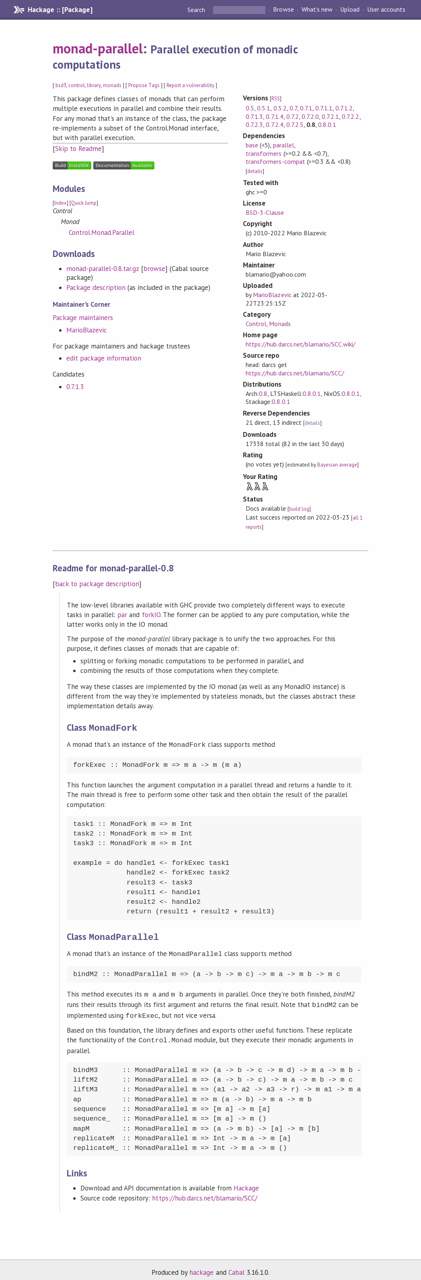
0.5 (250, 108)
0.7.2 (292, 116)
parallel (283, 145)
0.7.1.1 (324, 108)
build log (299, 508)
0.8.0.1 (327, 124)
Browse (283, 10)
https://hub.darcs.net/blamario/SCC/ (295, 373)
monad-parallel (98, 48)
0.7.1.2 (344, 108)
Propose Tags (144, 85)
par (122, 614)
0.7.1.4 (274, 116)
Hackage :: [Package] (60, 9)
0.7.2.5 (295, 124)
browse (154, 268)
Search (197, 10)
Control (256, 324)
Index (60, 203)
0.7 (293, 108)
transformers (263, 153)
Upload (349, 10)
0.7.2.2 (350, 116)
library (94, 85)
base (252, 145)
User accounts (386, 10)
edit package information (104, 358)
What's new (317, 10)
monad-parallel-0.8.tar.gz (102, 268)
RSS (275, 98)
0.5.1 (263, 108)
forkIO (151, 614)
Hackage (246, 1180)
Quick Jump (84, 203)
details (255, 171)
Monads (279, 324)
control (76, 85)
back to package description (97, 583)
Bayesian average (337, 464)
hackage (201, 1265)
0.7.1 (306, 108)
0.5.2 (280, 108)
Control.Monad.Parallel (102, 232)
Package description (95, 287)
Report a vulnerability (190, 85)
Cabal (236, 1265)
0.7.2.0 (310, 116)
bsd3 (60, 85)
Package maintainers (83, 317)
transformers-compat (275, 161)
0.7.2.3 (254, 124)
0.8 (263, 393)
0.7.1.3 (75, 386)
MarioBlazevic (86, 330)
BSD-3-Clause (265, 212)
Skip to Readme (78, 148)
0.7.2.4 (274, 124)
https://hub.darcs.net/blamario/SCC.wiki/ (300, 344)
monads (112, 85)
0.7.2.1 (330, 116)
